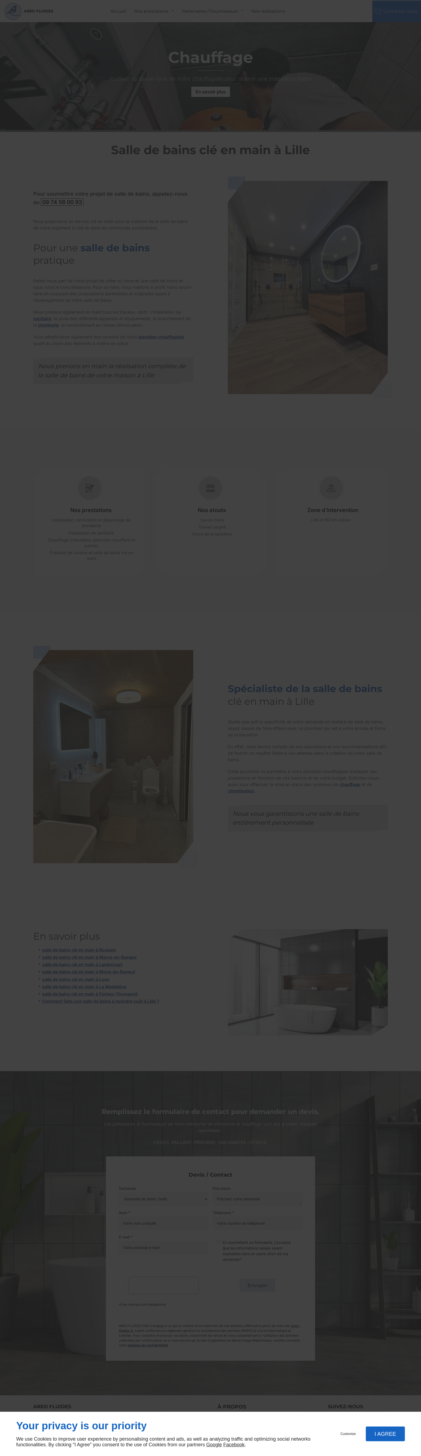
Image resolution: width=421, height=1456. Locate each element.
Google (214, 1444)
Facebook (234, 1444)
